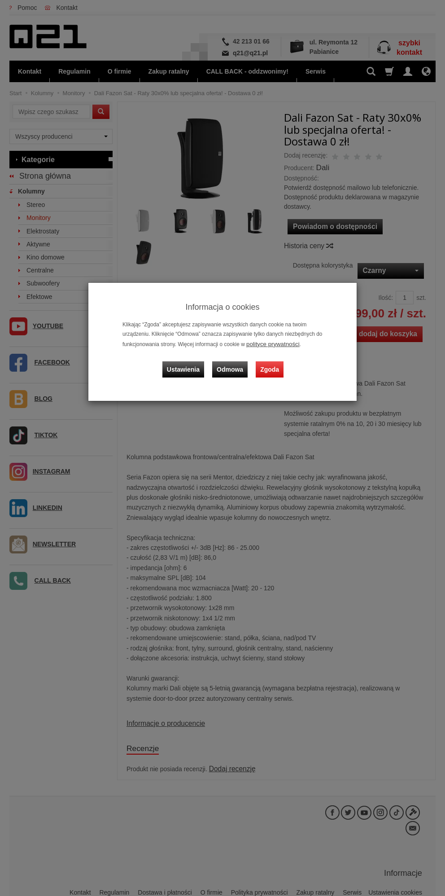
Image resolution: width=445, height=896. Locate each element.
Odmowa (231, 363)
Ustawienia (188, 363)
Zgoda (267, 363)
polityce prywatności (270, 343)
